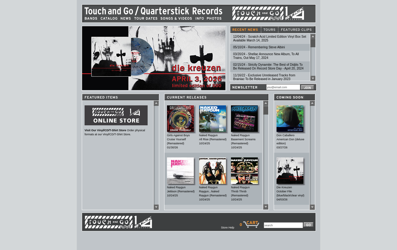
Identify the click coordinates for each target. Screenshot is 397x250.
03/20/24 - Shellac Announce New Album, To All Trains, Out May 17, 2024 (266, 56)
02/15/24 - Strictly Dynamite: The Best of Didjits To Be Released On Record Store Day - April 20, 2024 (268, 66)
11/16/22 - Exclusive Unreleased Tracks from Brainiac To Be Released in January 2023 (264, 77)
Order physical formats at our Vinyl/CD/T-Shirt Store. (116, 131)
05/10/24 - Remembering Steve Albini (259, 47)
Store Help (230, 227)
